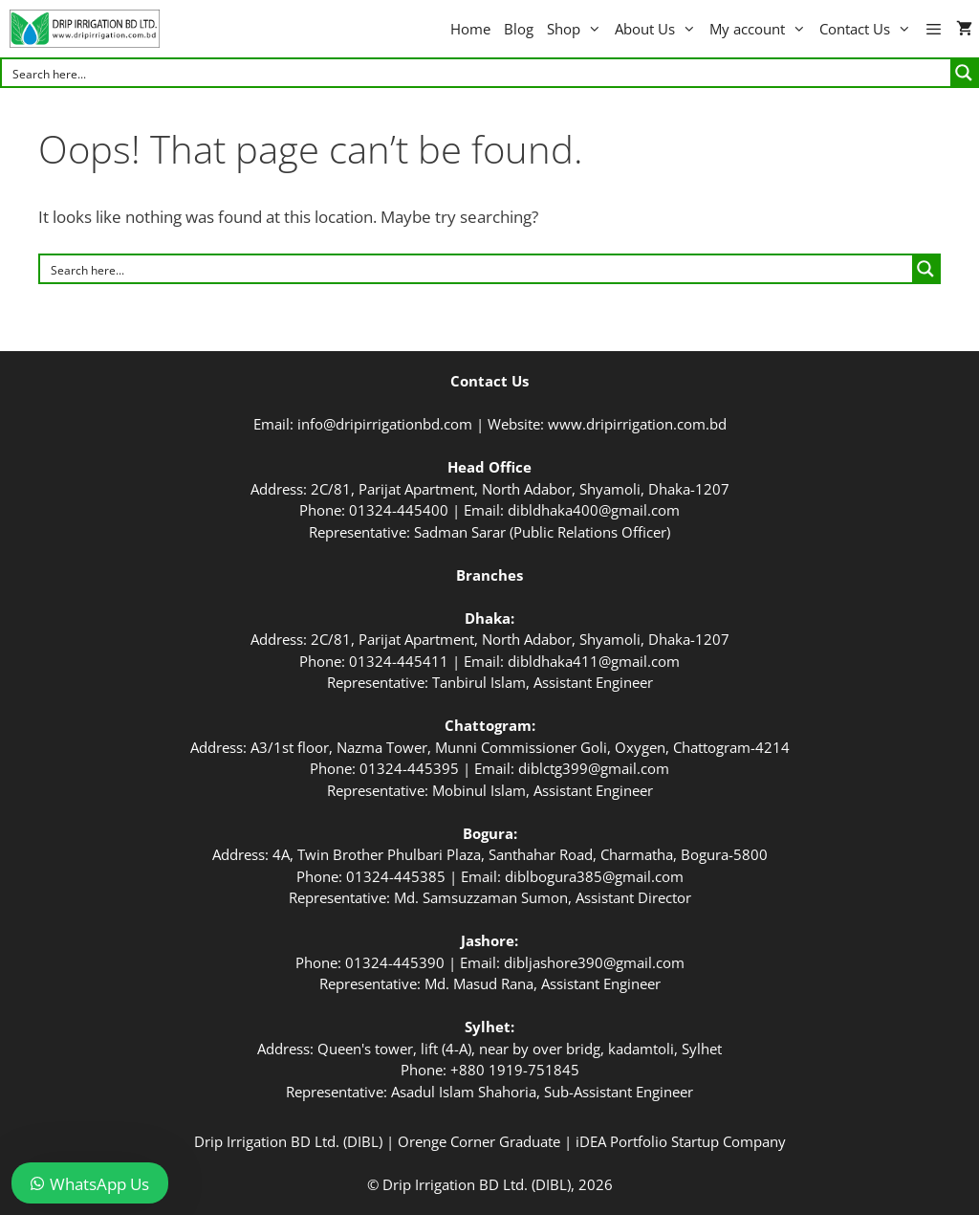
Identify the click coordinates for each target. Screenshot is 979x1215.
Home (470, 28)
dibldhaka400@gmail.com (594, 509)
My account (761, 28)
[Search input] (477, 72)
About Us (659, 28)
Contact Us (868, 28)
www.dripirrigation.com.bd (637, 423)
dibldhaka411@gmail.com (594, 661)
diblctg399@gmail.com (593, 768)
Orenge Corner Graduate (479, 1141)
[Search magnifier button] (963, 72)
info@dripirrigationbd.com (384, 423)
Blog (518, 28)
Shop (577, 28)
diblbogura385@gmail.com (594, 876)
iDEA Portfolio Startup (647, 1141)
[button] (933, 28)
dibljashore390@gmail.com (594, 962)
